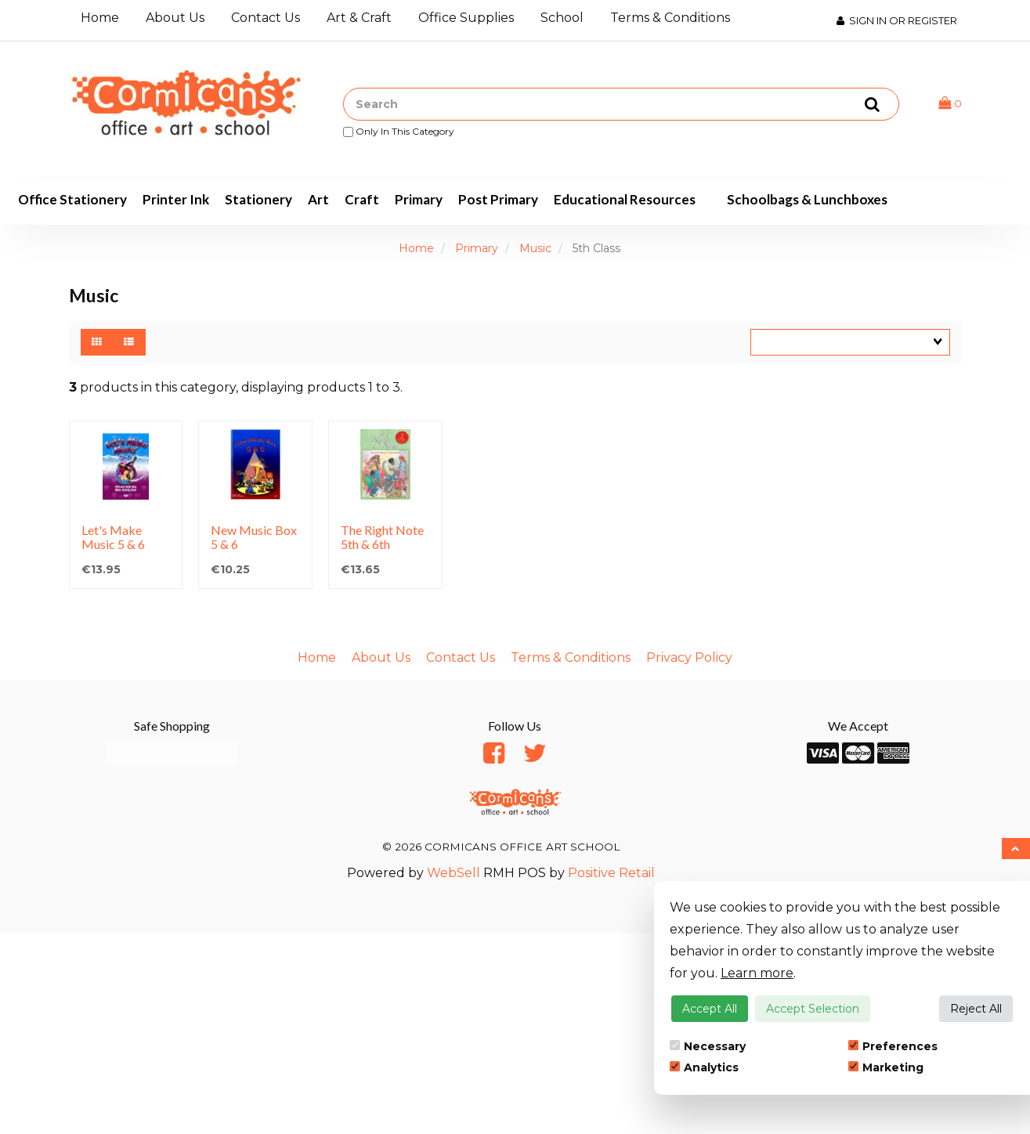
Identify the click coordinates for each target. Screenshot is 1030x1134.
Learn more (757, 973)
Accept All (709, 1009)
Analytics (704, 1067)
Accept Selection (812, 1009)
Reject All (976, 1009)
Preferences (893, 1046)
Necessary (708, 1046)
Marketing (885, 1067)
